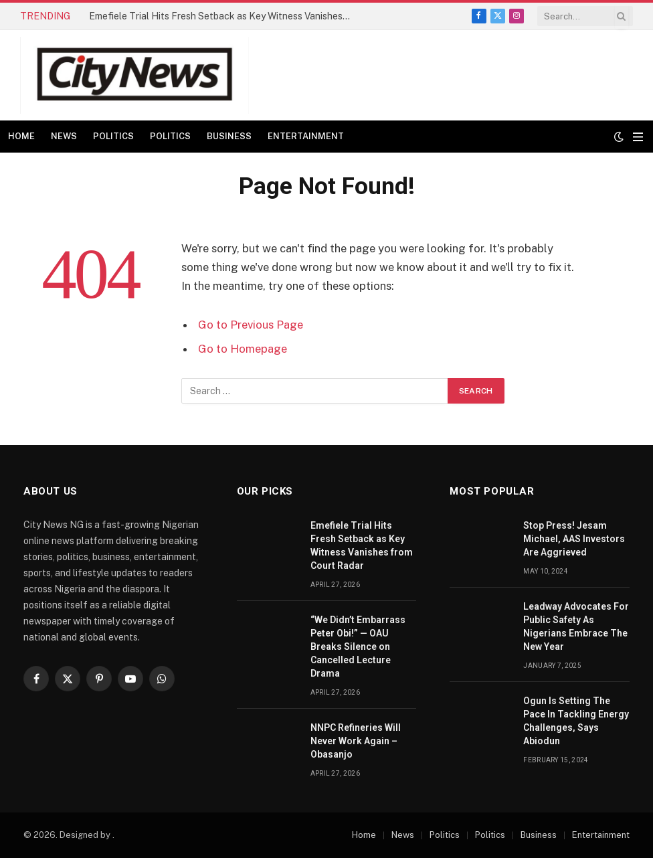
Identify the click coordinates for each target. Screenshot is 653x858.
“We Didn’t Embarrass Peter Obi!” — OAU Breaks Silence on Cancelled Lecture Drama (357, 646)
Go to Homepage (242, 348)
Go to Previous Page (250, 324)
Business (229, 136)
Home (21, 136)
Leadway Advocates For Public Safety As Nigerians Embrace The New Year (576, 626)
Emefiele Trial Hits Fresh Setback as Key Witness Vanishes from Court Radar (223, 16)
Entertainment (306, 136)
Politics (113, 136)
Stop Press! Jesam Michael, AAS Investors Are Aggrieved (574, 538)
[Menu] (638, 137)
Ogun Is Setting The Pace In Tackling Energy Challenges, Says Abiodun (576, 720)
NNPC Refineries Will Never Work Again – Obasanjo (355, 741)
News (64, 136)
